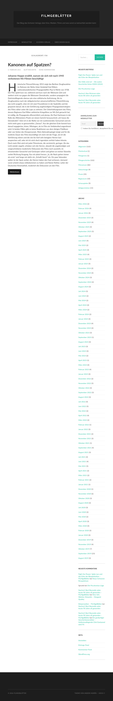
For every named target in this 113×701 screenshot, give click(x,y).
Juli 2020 (81, 507)
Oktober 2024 (83, 277)
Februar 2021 (83, 480)
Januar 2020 (83, 535)
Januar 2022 (83, 429)
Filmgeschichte (84, 160)
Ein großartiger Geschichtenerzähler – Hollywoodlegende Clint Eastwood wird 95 (91, 621)
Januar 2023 (83, 374)
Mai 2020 (82, 517)
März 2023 (82, 365)
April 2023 (82, 360)
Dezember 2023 (84, 323)
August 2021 (83, 452)
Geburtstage (83, 169)
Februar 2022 (83, 425)
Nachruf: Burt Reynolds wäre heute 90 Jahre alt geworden (89, 101)
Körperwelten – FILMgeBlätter (90, 604)
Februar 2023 (83, 369)
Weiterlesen (14, 172)
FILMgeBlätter (56, 16)
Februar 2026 (83, 208)
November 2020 (84, 494)
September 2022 (84, 392)
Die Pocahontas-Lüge (86, 89)
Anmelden (82, 640)
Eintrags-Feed (83, 645)
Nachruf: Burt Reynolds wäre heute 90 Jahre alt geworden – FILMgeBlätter (90, 592)
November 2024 (84, 273)
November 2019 (84, 544)
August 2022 (83, 397)
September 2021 (84, 448)
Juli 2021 (81, 457)
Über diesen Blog (62, 42)
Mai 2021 (82, 466)
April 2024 (82, 305)
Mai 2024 (82, 300)
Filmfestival (82, 151)
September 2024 (84, 282)
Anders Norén (90, 693)
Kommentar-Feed (85, 649)
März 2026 (82, 204)
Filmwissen (82, 165)
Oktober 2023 (83, 333)
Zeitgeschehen (84, 188)
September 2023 (84, 337)
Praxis (80, 174)
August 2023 (83, 342)
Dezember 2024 (84, 268)
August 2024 (83, 287)
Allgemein (82, 146)
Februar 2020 (83, 530)
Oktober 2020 (83, 498)
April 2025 (82, 250)
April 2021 (82, 471)
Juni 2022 (82, 406)
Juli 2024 (81, 291)
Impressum (12, 42)
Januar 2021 (83, 484)
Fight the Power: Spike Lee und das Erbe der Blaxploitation (90, 76)
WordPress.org (84, 654)
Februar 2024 (83, 314)
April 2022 (82, 415)
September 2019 (84, 553)
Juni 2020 (82, 512)
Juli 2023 (81, 346)
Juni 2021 (82, 461)
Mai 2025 (82, 245)
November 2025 (84, 222)
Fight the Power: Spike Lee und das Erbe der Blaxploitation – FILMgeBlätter (90, 576)
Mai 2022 (82, 411)
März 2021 (82, 475)
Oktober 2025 (83, 227)
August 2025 (83, 236)
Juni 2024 (82, 296)
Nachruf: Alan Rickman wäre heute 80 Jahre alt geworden (89, 94)
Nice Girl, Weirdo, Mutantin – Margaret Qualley (89, 597)
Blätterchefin (30, 70)
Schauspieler (83, 183)
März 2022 (82, 420)
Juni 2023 (82, 351)
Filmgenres (82, 156)
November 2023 (84, 328)
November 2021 (84, 438)
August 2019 (83, 558)
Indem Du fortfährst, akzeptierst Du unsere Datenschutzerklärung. (92, 128)
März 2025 (82, 254)
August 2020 (83, 503)
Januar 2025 (83, 264)
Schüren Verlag (43, 42)
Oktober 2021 (83, 443)
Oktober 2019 (83, 549)
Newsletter (27, 42)
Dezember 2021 (84, 434)
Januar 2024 (83, 319)
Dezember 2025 (84, 218)
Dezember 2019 (84, 540)
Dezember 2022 (84, 379)
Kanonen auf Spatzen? (29, 64)
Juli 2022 (81, 402)
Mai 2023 (82, 356)
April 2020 (82, 521)
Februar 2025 (83, 259)
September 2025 (84, 231)
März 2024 (82, 310)
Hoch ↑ (102, 693)
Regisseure (82, 179)
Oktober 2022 (83, 388)
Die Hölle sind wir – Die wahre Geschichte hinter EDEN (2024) (90, 83)
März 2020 (82, 526)
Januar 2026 (83, 213)
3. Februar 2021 (14, 70)
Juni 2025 (82, 241)
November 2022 (84, 383)
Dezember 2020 (84, 489)
